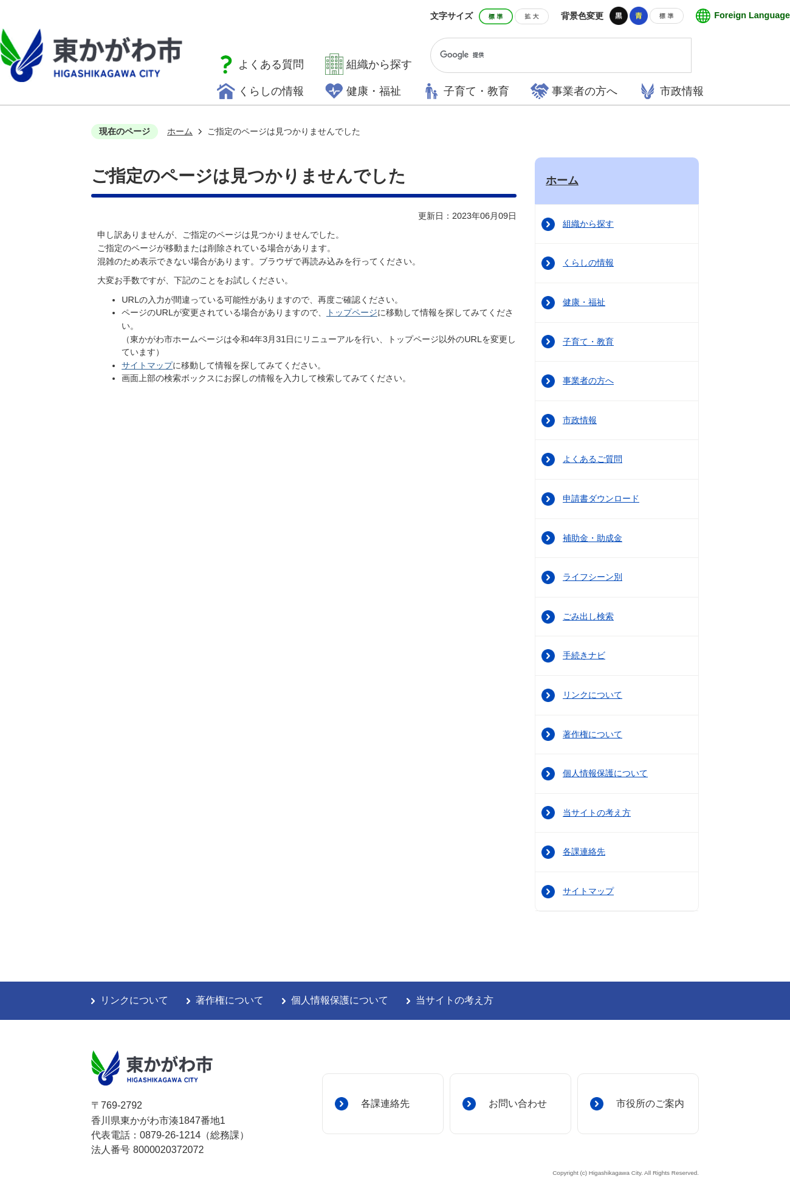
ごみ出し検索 (588, 616)
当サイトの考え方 (597, 812)
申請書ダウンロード (601, 498)
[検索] (549, 55)
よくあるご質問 (592, 459)
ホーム (180, 131)
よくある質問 (271, 64)
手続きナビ (584, 655)
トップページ (351, 312)
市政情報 (682, 91)
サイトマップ (147, 365)
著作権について (592, 734)
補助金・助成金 (592, 538)
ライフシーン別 (592, 577)
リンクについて (592, 695)
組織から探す (379, 64)
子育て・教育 (476, 91)
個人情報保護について (605, 773)
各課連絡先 (584, 851)
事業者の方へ (584, 91)
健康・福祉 (373, 91)
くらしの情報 (271, 91)
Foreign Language (752, 15)
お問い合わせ (518, 1103)
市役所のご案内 (650, 1103)
